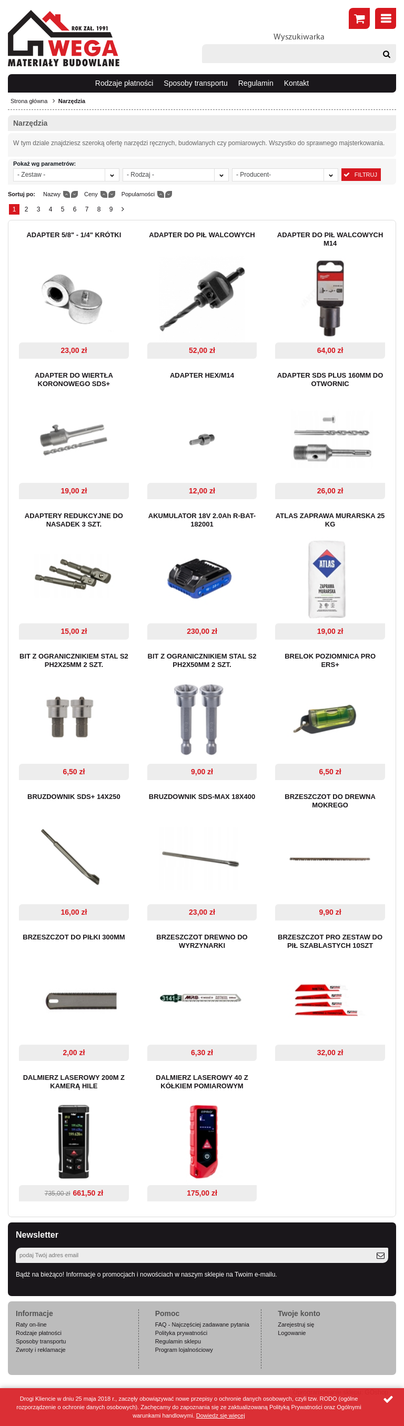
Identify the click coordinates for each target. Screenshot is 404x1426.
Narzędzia (71, 101)
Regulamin (256, 83)
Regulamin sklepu (178, 1341)
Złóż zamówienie (359, 18)
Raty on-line (31, 1324)
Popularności (138, 194)
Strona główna (29, 101)
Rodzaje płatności (124, 83)
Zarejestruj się (296, 1324)
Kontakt (296, 83)
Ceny (91, 194)
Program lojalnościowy (184, 1350)
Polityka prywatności (181, 1333)
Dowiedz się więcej (220, 1415)
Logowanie (292, 1333)
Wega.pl (63, 38)
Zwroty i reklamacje (41, 1350)
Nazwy (51, 194)
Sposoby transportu (195, 83)
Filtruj (366, 174)
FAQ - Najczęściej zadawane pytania (202, 1324)
